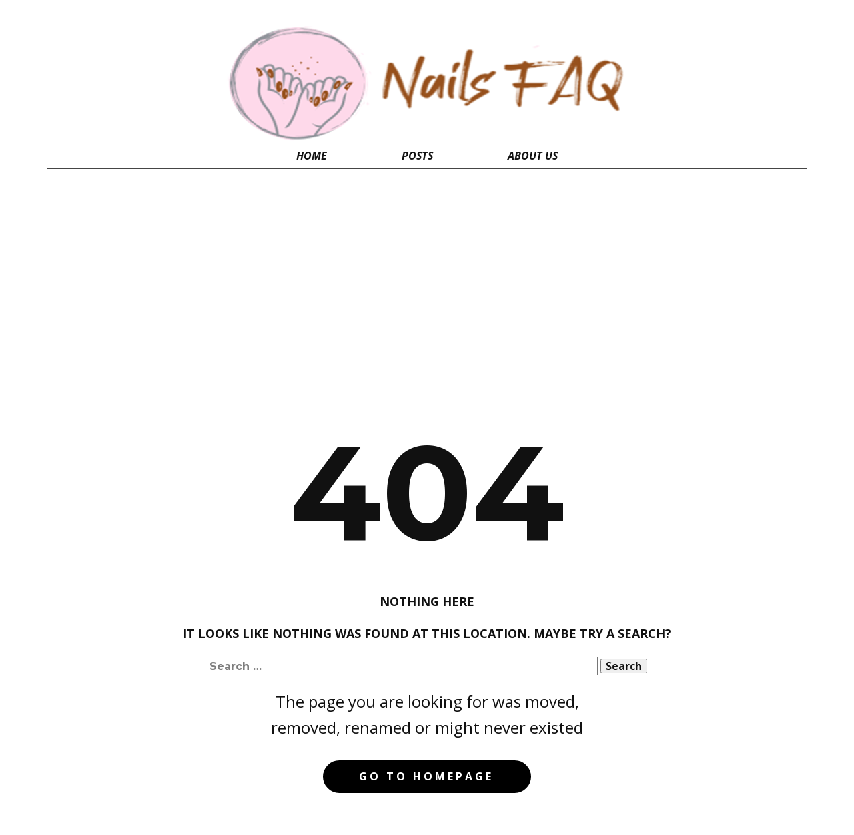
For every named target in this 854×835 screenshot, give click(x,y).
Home (311, 155)
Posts (417, 155)
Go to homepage (426, 776)
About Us (533, 155)
